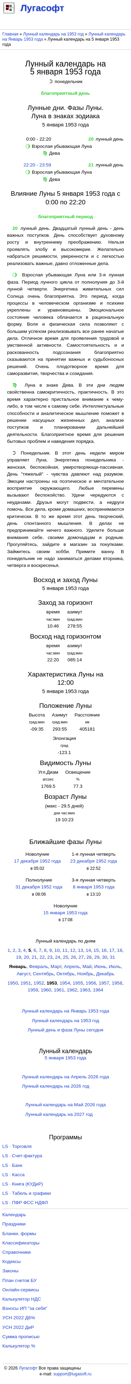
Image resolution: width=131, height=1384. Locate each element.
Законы (10, 1270)
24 (57, 957)
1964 (98, 990)
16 (104, 950)
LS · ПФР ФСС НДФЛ (25, 1202)
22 (41, 957)
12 (72, 950)
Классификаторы (21, 1242)
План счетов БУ (19, 1280)
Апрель (72, 966)
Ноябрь (85, 973)
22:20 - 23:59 (37, 164)
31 (112, 957)
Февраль (38, 966)
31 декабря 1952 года (39, 886)
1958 (117, 983)
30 (104, 957)
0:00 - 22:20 (37, 139)
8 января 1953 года (93, 886)
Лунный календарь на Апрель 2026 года (65, 1076)
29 (96, 957)
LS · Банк (12, 1165)
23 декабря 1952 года (93, 861)
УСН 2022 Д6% (18, 1317)
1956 (91, 983)
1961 (59, 990)
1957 (104, 983)
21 (34, 957)
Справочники (16, 1252)
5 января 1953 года (66, 1057)
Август (23, 973)
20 (26, 957)
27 (81, 957)
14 (88, 950)
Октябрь (66, 973)
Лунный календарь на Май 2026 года (65, 1104)
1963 (85, 990)
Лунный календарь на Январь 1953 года (65, 1011)
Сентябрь (43, 973)
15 (96, 950)
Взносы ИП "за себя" (24, 1308)
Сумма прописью (21, 1336)
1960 (46, 990)
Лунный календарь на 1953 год (53, 34)
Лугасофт (28, 1368)
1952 (38, 983)
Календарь (14, 1214)
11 (65, 950)
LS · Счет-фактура (22, 1155)
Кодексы (11, 1261)
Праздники (14, 1224)
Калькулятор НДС (21, 1299)
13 (80, 950)
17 (111, 950)
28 (89, 957)
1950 (13, 983)
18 (119, 950)
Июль (115, 966)
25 (65, 957)
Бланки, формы (19, 1233)
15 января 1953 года (65, 912)
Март (56, 966)
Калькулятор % (18, 1346)
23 (49, 957)
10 (57, 950)
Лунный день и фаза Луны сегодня (65, 1029)
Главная (10, 34)
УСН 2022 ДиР (18, 1327)
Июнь (100, 966)
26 (73, 957)
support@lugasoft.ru (72, 1374)
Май (87, 966)
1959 (33, 990)
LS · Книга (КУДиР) (22, 1184)
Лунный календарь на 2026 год (55, 1086)
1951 (26, 983)
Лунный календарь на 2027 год (58, 1114)
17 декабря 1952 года (37, 861)
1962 (72, 990)
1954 (65, 983)
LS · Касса (13, 1174)
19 (18, 957)
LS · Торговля (17, 1146)
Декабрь (105, 973)
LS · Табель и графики (26, 1193)
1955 (78, 983)
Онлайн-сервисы (20, 1289)
